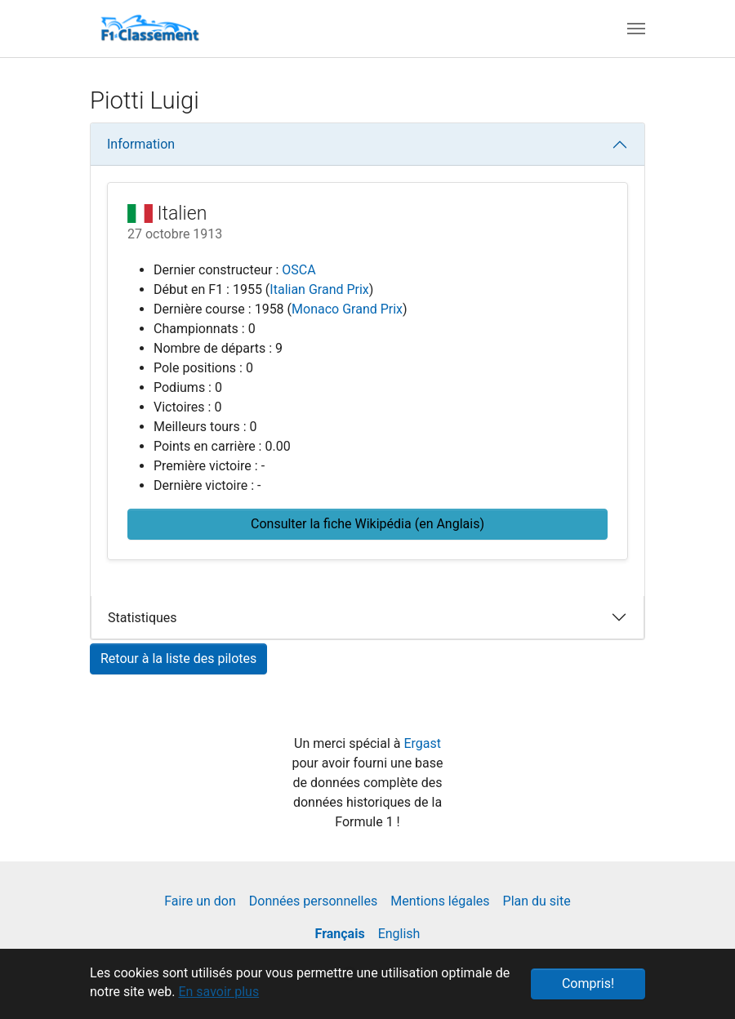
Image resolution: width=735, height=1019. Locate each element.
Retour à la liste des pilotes (178, 658)
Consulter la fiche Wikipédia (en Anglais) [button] (367, 524)
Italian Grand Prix (319, 289)
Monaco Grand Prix (347, 309)
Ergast (422, 743)
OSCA (298, 270)
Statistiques (142, 617)
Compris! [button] (588, 983)
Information (141, 144)
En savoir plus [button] (218, 991)
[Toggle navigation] (636, 28)
